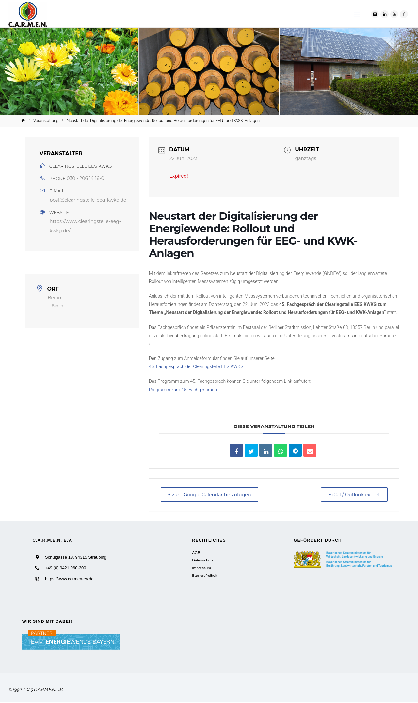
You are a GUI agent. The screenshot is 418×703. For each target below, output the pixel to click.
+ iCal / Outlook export (351, 495)
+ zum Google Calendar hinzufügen (213, 495)
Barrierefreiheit (204, 576)
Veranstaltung (45, 120)
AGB (196, 553)
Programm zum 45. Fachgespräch (183, 389)
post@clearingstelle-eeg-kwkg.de (88, 200)
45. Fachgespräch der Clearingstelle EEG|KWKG (196, 366)
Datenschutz (202, 561)
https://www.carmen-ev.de (69, 579)
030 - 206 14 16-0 (85, 178)
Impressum (201, 568)
